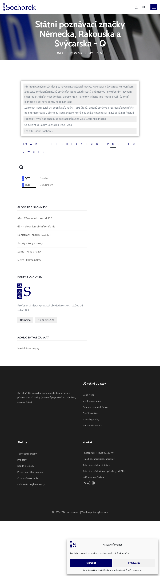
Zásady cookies (90, 570)
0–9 (25, 144)
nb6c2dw (105, 465)
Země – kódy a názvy (29, 251)
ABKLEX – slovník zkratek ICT (34, 218)
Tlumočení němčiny (27, 453)
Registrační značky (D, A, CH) (34, 234)
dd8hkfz (122, 471)
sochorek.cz (73, 512)
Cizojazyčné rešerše (27, 478)
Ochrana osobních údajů (95, 407)
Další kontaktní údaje (93, 477)
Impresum (137, 570)
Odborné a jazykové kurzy (31, 484)
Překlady (22, 459)
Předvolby (134, 563)
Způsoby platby (91, 419)
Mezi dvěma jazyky (28, 348)
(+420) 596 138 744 (104, 452)
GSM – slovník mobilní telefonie (36, 226)
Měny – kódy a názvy (29, 260)
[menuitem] (143, 7)
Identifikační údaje (92, 401)
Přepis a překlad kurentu (30, 472)
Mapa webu (88, 394)
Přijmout (91, 563)
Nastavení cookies (92, 425)
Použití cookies (90, 413)
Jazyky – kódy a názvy (30, 243)
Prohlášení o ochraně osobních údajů (114, 570)
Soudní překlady (25, 465)
